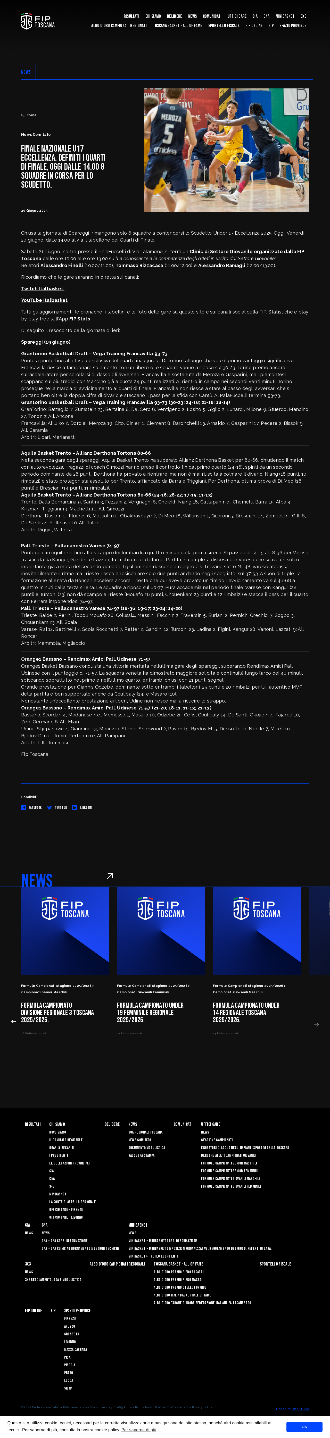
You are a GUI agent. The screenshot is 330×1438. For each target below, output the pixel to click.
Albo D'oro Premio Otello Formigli (180, 1287)
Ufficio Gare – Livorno (66, 1217)
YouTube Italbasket (44, 300)
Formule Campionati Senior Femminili (229, 1171)
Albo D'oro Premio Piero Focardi (178, 1272)
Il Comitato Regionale (66, 1140)
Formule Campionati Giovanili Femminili (231, 1186)
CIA (255, 16)
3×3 (51, 1186)
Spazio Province (292, 25)
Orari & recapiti (61, 1147)
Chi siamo (153, 16)
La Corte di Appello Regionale (72, 1202)
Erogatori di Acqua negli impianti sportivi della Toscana (245, 1147)
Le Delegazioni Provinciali (69, 1163)
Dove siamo (57, 1132)
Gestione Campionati (217, 1140)
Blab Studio (300, 1409)
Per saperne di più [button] (138, 1430)
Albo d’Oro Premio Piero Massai (178, 1279)
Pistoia (69, 1365)
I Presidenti (58, 1155)
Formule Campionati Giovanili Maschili (230, 1178)
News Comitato (139, 1140)
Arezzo (69, 1326)
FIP (271, 25)
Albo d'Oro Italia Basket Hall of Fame (182, 1295)
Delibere (174, 16)
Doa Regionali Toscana (145, 1132)
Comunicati (212, 16)
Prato (68, 1372)
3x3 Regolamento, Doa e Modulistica (53, 1279)
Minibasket (285, 16)
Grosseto (71, 1334)
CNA (266, 16)
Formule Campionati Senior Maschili (229, 1163)
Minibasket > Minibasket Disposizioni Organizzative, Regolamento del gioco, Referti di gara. (200, 1248)
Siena (68, 1388)
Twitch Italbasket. (42, 288)
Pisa (67, 1357)
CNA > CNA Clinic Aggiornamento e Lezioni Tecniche (81, 1248)
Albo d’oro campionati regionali (119, 25)
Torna (29, 115)
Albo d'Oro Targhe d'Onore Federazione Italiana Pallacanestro (202, 1303)
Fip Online (253, 25)
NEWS (26, 72)
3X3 (303, 16)
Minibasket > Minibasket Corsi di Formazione (163, 1240)
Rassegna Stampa (141, 1155)
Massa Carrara (75, 1349)
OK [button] (304, 1427)
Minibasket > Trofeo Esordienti (153, 1256)
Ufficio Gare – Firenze (66, 1209)
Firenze (70, 1318)
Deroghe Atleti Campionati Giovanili (228, 1155)
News (192, 16)
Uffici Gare (237, 16)
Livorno (70, 1342)
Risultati (131, 16)
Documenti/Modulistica (146, 1147)
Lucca (68, 1380)
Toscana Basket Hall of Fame (177, 25)
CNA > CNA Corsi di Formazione (65, 1240)
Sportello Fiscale (224, 25)
